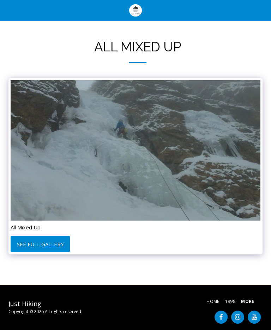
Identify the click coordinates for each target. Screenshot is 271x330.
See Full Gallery (40, 244)
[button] (8, 10)
